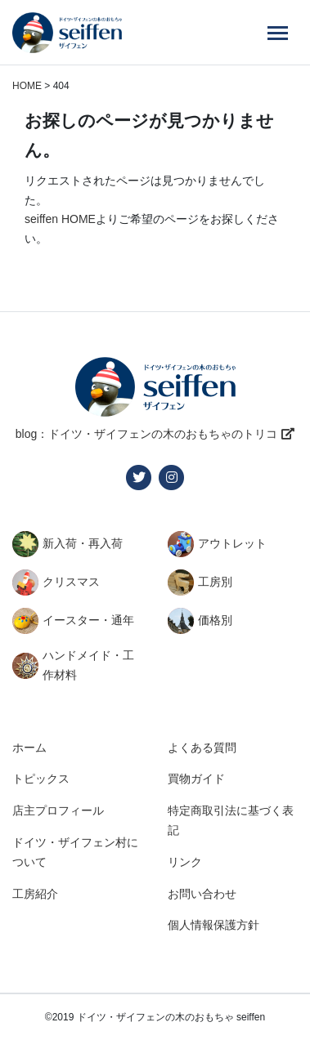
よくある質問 (202, 747)
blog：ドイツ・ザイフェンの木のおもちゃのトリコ (146, 433)
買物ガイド (196, 778)
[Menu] (277, 33)
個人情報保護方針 (213, 924)
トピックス (41, 778)
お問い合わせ (202, 893)
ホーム (29, 747)
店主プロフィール (58, 810)
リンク (185, 861)
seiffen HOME (60, 218)
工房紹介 (35, 893)
